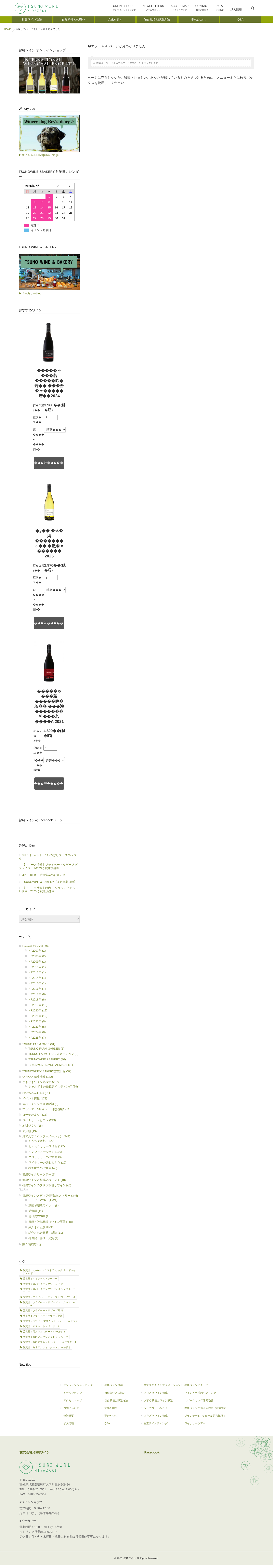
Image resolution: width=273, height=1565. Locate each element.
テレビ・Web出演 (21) (42, 1200)
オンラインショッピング (76, 1387)
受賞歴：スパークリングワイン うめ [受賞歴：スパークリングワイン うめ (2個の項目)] (43, 1284)
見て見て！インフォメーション (160, 1387)
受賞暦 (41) (35, 1211)
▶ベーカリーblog (30, 293)
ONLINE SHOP (128, 8)
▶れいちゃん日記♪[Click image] (39, 155)
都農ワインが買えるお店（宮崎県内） (205, 1409)
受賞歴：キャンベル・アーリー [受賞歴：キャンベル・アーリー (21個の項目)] (40, 1278)
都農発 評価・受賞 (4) (43, 1238)
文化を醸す (116, 1409)
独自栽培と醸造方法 (114, 1402)
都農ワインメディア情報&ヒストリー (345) (50, 1195)
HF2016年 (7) (37, 988)
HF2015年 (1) (37, 983)
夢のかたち (116, 1417)
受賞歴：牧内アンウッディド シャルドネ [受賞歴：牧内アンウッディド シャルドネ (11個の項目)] (45, 1336)
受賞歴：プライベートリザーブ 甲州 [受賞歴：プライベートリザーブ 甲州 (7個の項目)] (43, 1310)
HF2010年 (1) (37, 967)
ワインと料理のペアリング (205, 1394)
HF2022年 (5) (37, 1021)
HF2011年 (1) (37, 972)
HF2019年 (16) (37, 1005)
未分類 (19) (29, 1131)
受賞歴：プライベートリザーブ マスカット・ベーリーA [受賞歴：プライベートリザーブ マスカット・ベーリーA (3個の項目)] (49, 1304)
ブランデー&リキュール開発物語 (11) (46, 1109)
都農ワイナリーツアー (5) (38, 1174)
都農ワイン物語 (116, 1387)
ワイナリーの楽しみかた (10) (47, 1162)
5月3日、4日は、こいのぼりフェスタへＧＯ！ (47, 856)
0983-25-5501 (37, 1489)
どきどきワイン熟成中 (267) (40, 1082)
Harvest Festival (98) (35, 946)
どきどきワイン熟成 (160, 1394)
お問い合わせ (76, 1409)
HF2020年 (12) (37, 1010)
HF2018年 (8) (37, 999)
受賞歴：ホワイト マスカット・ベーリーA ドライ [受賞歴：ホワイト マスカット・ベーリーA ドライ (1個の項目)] (50, 1321)
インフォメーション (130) (45, 1151)
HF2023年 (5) (37, 1026)
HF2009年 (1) (37, 961)
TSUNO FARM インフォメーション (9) (53, 1053)
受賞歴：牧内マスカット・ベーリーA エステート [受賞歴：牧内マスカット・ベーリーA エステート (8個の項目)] (50, 1342)
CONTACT (203, 8)
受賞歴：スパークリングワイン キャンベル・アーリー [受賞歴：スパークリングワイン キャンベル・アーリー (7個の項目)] (49, 1290)
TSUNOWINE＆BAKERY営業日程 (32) (46, 1071)
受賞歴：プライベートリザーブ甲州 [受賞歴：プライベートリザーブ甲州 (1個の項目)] (42, 1315)
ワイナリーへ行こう (160, 1409)
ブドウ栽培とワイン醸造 (158, 1402)
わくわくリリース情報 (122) (46, 1146)
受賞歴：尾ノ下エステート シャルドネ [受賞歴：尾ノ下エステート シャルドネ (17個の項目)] (44, 1331)
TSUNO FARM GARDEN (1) (46, 1048)
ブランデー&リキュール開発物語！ (205, 1417)
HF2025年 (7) (37, 1037)
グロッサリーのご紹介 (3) (45, 1157)
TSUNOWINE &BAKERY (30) (47, 1059)
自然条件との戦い (116, 1394)
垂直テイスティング (160, 1425)
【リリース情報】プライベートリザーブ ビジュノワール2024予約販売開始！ (48, 866)
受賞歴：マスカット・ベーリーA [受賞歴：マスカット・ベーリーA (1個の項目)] (41, 1326)
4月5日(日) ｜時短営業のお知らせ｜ (45, 875)
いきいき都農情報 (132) (37, 1076)
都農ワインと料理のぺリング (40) (44, 1180)
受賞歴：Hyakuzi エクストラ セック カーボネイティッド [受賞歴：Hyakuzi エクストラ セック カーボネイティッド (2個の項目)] (49, 1272)
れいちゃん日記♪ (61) (36, 1093)
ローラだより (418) (34, 1114)
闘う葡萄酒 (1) (31, 1244)
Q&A (116, 1425)
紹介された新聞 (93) (41, 1227)
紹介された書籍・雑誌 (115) (46, 1232)
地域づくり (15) (32, 1125)
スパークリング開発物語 (205, 1402)
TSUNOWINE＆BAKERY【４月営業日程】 (49, 881)
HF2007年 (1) (37, 950)
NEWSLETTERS (156, 8)
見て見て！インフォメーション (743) (46, 1136)
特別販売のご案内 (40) (42, 1168)
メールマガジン (76, 1394)
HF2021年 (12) (37, 1016)
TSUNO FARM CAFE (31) (38, 1044)
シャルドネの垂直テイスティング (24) (53, 1086)
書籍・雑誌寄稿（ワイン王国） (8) (50, 1221)
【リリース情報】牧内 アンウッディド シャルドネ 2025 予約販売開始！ (49, 889)
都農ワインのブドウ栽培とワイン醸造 (47, 1185)
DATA (221, 8)
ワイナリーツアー (205, 1425)
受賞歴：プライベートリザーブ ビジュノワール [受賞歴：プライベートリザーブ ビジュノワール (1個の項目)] (49, 1297)
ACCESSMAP (182, 8)
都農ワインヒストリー (205, 1387)
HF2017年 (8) (37, 994)
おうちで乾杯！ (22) (41, 1140)
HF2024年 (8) (37, 1032)
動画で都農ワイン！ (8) (43, 1205)
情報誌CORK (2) (38, 1216)
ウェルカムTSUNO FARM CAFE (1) (51, 1064)
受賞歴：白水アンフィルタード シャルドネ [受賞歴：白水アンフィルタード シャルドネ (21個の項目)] (47, 1347)
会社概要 (76, 1417)
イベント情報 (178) (34, 1098)
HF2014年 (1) (37, 977)
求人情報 (236, 12)
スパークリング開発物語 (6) (40, 1104)
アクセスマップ (74, 1402)
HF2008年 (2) (37, 956)
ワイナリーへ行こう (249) (39, 1120)
